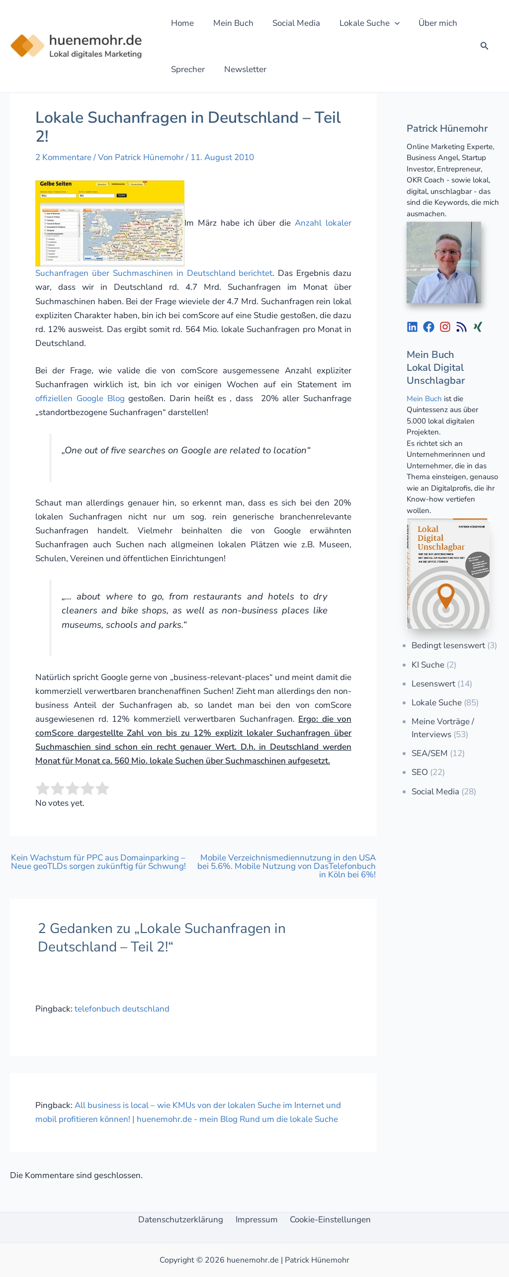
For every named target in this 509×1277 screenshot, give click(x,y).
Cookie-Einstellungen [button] (326, 1219)
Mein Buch (230, 23)
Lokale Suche (437, 702)
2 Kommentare (63, 157)
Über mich (428, 23)
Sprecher (187, 69)
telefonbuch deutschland (122, 1009)
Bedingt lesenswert (448, 645)
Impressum (257, 1219)
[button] (387, 23)
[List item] (412, 327)
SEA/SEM (430, 753)
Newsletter (242, 69)
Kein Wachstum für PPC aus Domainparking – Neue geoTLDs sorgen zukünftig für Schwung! (98, 861)
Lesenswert (433, 683)
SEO (420, 772)
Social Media (291, 23)
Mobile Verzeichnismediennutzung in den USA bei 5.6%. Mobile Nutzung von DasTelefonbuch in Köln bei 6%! (286, 866)
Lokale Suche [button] (362, 23)
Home (181, 23)
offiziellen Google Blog (80, 398)
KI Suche (428, 665)
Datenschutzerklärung (184, 1219)
